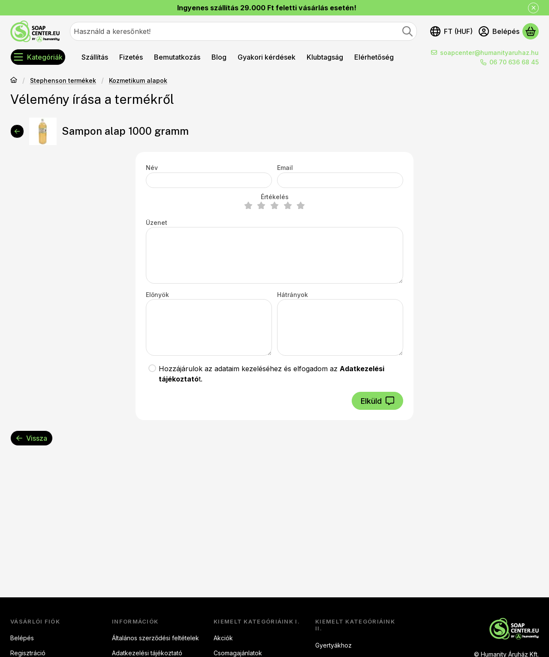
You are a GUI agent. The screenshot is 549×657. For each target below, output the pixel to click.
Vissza (31, 438)
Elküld (377, 401)
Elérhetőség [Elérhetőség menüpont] (374, 57)
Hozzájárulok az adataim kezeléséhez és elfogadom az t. (271, 373)
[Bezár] (533, 8)
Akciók (223, 638)
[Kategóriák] (38, 57)
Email (285, 167)
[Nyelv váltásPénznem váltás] (451, 31)
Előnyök (157, 294)
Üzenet (156, 222)
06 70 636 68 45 (514, 62)
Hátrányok (292, 294)
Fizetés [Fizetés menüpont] (131, 57)
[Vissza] (17, 131)
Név (152, 167)
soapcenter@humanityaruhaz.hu (489, 52)
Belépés (22, 638)
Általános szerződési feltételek (155, 638)
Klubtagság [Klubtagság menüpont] (325, 57)
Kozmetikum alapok (138, 80)
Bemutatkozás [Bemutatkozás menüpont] (177, 57)
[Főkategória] (13, 81)
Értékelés (275, 196)
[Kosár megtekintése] (530, 31)
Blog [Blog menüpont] (218, 57)
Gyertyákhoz (333, 645)
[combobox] (243, 31)
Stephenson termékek (63, 80)
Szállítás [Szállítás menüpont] (94, 57)
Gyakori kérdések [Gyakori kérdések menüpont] (267, 57)
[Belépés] (499, 31)
